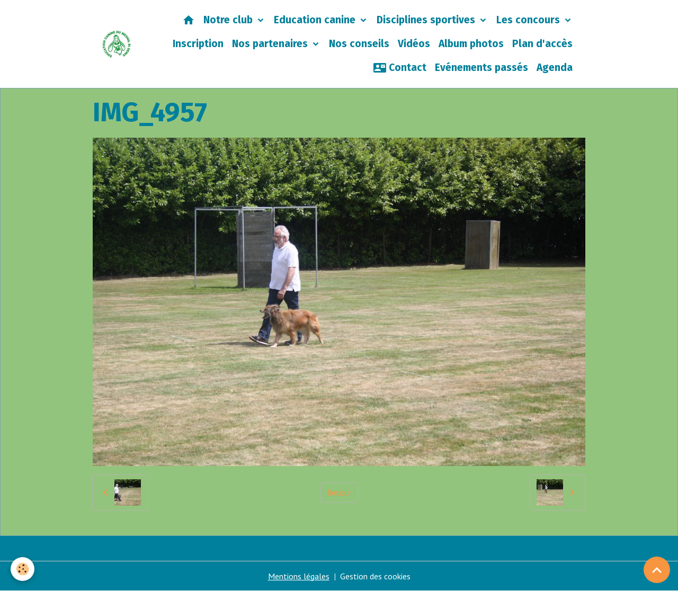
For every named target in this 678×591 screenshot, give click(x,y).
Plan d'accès (542, 44)
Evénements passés (481, 67)
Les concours (529, 20)
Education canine (316, 20)
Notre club (229, 20)
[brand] (116, 44)
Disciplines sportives (427, 20)
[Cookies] (22, 569)
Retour (339, 492)
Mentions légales (298, 576)
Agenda (555, 67)
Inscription (198, 44)
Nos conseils (359, 44)
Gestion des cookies (375, 576)
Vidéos (414, 44)
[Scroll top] (657, 570)
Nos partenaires (271, 44)
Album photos (471, 44)
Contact (399, 67)
